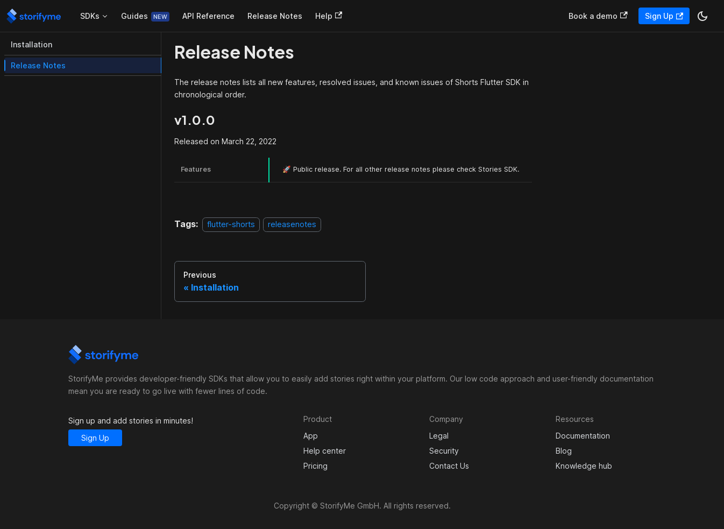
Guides (134, 15)
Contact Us (449, 465)
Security (444, 450)
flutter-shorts (231, 224)
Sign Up (664, 15)
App (310, 435)
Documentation (583, 435)
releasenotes (292, 224)
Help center (324, 450)
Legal (439, 435)
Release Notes (274, 15)
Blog (564, 450)
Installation (31, 44)
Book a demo (598, 15)
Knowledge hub (584, 465)
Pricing (315, 465)
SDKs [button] (90, 15)
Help (328, 15)
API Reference (208, 15)
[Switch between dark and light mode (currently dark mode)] (702, 16)
